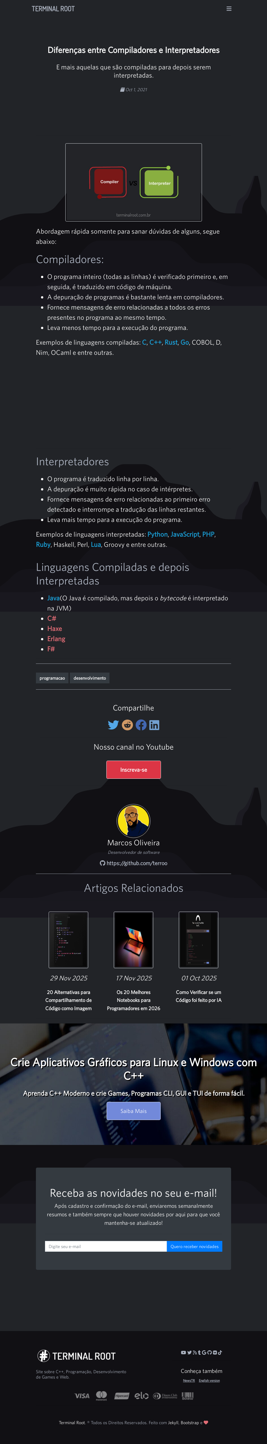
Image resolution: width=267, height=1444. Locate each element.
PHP (208, 534)
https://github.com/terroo (133, 863)
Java (53, 598)
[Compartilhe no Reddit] (128, 724)
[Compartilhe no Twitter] (115, 724)
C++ (155, 342)
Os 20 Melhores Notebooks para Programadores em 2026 (133, 1000)
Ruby (43, 544)
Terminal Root (53, 8)
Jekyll (173, 1422)
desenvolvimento (90, 678)
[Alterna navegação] (229, 9)
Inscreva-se (133, 769)
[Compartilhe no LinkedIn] (154, 724)
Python (157, 534)
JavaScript (185, 534)
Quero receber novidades (195, 1246)
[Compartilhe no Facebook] (142, 724)
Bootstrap (190, 1422)
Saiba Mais (133, 1111)
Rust (171, 342)
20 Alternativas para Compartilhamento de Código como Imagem (68, 1000)
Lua (96, 544)
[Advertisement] (148, 110)
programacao (52, 678)
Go (184, 342)
